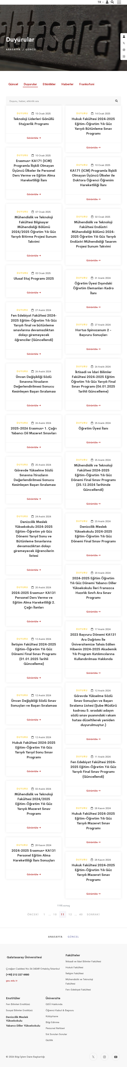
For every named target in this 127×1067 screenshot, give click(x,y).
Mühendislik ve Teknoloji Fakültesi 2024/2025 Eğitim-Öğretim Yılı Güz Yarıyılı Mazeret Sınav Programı (34, 804)
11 (62, 914)
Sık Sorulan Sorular (56, 1034)
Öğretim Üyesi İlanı (93, 428)
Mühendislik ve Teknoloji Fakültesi (79, 981)
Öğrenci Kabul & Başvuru (60, 1010)
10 (55, 914)
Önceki (33, 914)
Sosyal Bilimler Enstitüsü (19, 1010)
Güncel (31, 49)
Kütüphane (52, 1016)
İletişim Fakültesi (74, 973)
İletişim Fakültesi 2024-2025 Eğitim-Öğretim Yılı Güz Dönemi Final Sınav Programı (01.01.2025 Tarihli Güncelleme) (33, 654)
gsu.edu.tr (11, 980)
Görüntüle (34, 137)
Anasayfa (13, 49)
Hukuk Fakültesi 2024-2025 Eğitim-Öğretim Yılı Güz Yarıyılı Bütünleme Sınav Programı (93, 126)
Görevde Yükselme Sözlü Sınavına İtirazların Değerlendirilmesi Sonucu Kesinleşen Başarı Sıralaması (34, 477)
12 (70, 914)
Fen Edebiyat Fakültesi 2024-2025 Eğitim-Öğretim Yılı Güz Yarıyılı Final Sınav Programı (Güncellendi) (93, 769)
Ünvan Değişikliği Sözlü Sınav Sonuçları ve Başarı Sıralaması (34, 703)
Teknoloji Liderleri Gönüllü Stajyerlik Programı (33, 121)
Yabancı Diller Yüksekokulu (23, 1025)
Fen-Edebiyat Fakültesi (78, 989)
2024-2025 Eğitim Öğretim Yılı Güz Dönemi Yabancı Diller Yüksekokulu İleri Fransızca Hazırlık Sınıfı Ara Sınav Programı (93, 588)
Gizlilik (49, 1040)
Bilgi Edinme (52, 1022)
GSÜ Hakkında (54, 1004)
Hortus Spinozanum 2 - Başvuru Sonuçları (93, 332)
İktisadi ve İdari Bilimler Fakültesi (83, 961)
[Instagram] (104, 1057)
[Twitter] (93, 1057)
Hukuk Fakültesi (74, 967)
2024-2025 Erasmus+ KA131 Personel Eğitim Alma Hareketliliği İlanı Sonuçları (34, 855)
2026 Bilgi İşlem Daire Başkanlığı (27, 1056)
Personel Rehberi (55, 1028)
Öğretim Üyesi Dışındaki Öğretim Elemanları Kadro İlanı (93, 288)
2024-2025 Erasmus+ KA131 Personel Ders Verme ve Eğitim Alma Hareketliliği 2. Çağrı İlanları (34, 600)
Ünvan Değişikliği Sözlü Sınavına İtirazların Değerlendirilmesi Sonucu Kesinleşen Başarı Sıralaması (34, 384)
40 (81, 914)
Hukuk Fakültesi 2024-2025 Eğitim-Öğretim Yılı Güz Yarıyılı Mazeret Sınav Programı (93, 821)
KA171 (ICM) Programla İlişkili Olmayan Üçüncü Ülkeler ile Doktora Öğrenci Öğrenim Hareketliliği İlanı (93, 178)
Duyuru (22, 113)
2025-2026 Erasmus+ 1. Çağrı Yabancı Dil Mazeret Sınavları (34, 430)
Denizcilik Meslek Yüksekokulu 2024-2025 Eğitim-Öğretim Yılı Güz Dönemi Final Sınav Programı (93, 534)
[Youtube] (116, 1057)
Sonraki (93, 914)
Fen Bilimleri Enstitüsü (18, 1004)
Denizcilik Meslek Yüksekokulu (17, 1019)
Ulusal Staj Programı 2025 (34, 278)
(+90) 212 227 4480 (17, 974)
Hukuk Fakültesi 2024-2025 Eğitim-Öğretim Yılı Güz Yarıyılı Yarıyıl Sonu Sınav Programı (33, 750)
